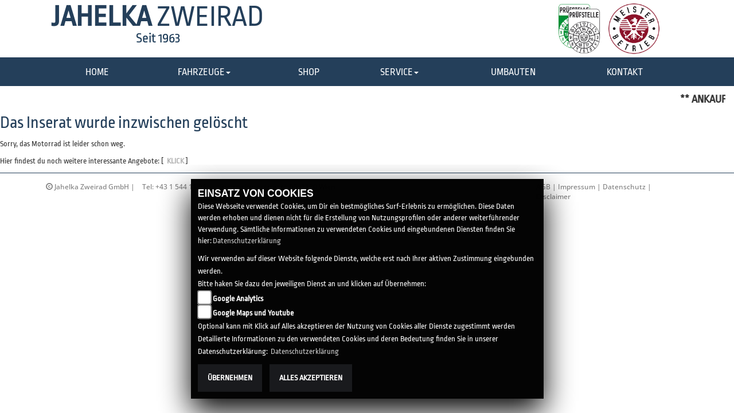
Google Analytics (238, 298)
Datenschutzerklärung (247, 240)
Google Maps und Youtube (253, 313)
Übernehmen (230, 377)
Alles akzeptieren (310, 377)
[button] (204, 72)
